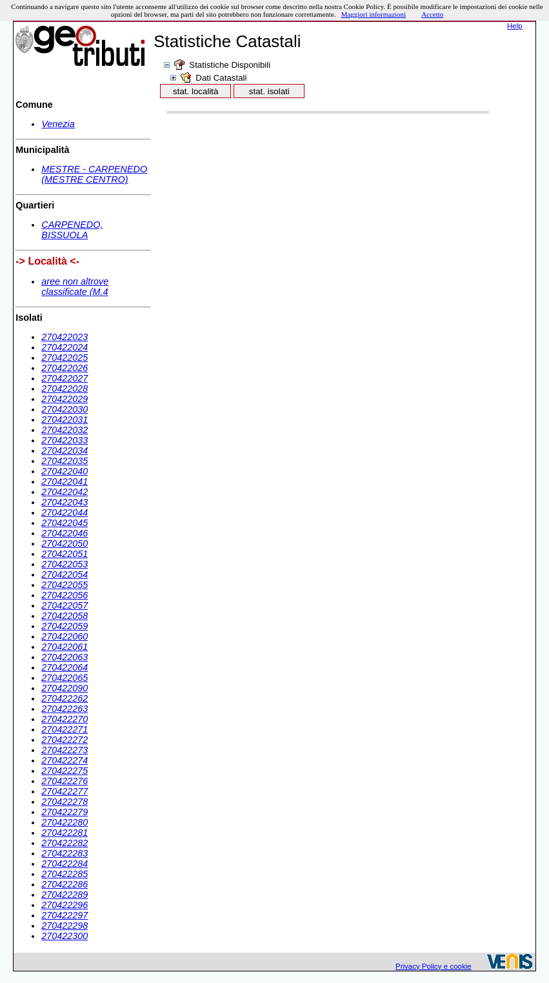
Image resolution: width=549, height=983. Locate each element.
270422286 (64, 884)
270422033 (64, 440)
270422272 (64, 740)
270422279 (64, 812)
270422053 (64, 564)
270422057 (64, 605)
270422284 (64, 863)
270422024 (64, 347)
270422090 (64, 688)
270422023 (64, 337)
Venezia (57, 124)
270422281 (64, 832)
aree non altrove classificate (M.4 (74, 286)
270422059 (64, 626)
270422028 (64, 388)
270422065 (64, 678)
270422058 (64, 616)
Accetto (432, 14)
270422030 (64, 409)
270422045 (64, 523)
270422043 (64, 502)
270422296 (64, 905)
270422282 (64, 843)
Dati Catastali (220, 78)
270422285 (64, 874)
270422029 (64, 399)
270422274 (64, 760)
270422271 (64, 729)
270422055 (64, 585)
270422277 (64, 791)
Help (515, 26)
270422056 (64, 595)
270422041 (64, 481)
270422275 (64, 770)
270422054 (64, 574)
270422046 (64, 533)
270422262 (64, 698)
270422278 (64, 801)
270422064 (64, 667)
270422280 (64, 822)
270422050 (64, 543)
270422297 (64, 915)
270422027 (64, 378)
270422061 (64, 647)
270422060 (64, 636)
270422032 (64, 430)
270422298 (64, 925)
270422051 (64, 554)
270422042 (64, 492)
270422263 (64, 709)
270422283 (64, 853)
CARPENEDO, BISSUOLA (72, 229)
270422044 (64, 512)
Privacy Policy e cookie (433, 966)
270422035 (64, 461)
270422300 (64, 936)
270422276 (64, 781)
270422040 (64, 471)
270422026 (64, 368)
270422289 (64, 894)
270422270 (64, 719)
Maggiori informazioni (373, 14)
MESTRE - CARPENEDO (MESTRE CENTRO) (94, 174)
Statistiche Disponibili (229, 65)
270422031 (64, 419)
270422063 (64, 657)
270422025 (64, 357)
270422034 (64, 450)
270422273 (64, 750)
